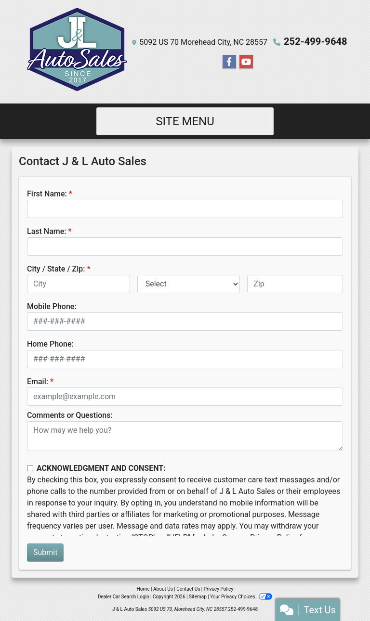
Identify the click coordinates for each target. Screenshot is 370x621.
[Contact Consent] (30, 468)
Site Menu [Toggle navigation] (185, 121)
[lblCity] (78, 284)
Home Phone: (50, 344)
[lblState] (188, 284)
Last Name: (46, 231)
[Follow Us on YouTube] (246, 62)
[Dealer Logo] (76, 52)
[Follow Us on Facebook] (229, 62)
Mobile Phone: (52, 306)
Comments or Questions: (70, 415)
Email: (37, 381)
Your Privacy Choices (241, 596)
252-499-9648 (315, 41)
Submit (45, 552)
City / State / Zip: (56, 268)
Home (143, 589)
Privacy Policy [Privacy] (219, 589)
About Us (163, 589)
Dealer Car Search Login (123, 596)
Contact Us (188, 589)
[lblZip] (295, 284)
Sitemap (198, 596)
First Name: (47, 193)
